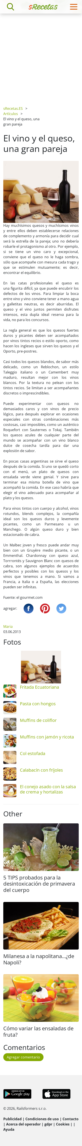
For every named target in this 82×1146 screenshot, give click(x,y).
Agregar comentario (23, 1057)
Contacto (71, 1119)
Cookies (63, 1124)
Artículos (10, 113)
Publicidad (12, 1119)
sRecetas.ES (13, 108)
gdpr (48, 1124)
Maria (8, 626)
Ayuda (8, 1129)
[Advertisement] (41, 57)
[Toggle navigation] (74, 7)
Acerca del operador (23, 1124)
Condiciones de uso (42, 1119)
